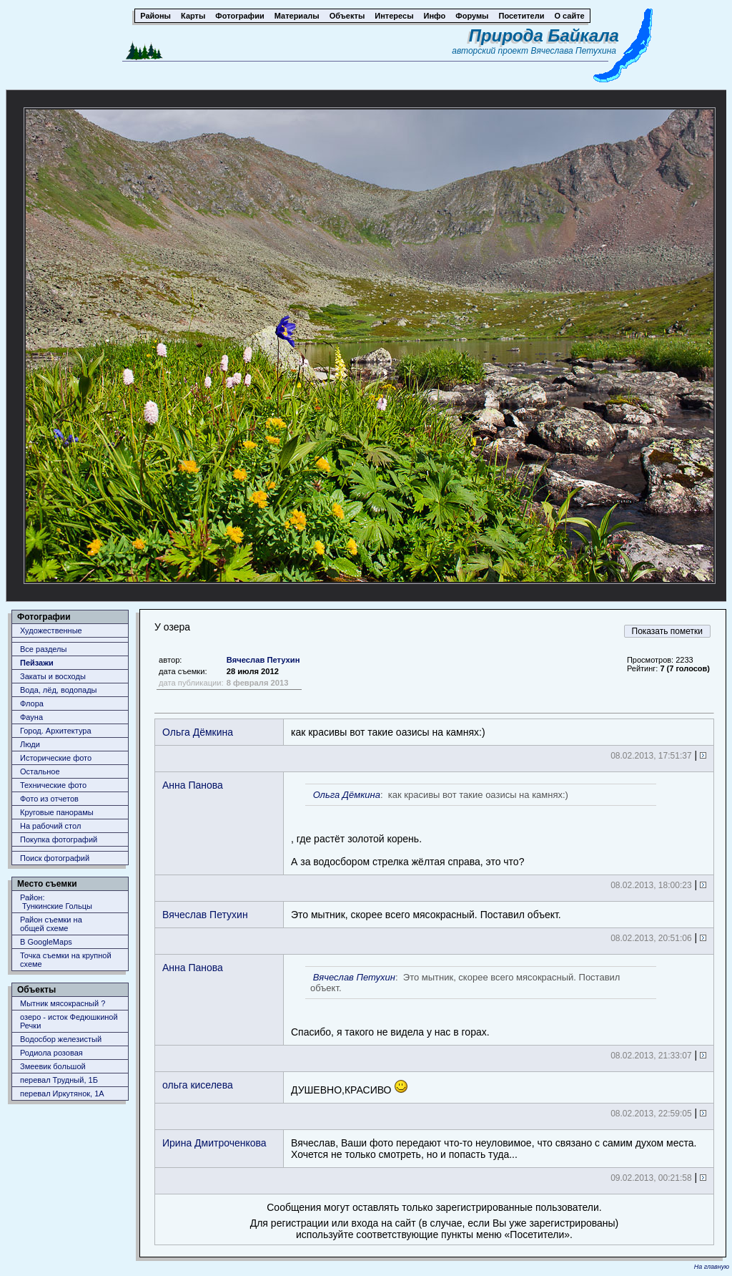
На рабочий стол (50, 826)
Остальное (40, 771)
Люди (30, 744)
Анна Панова (192, 785)
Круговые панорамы (57, 812)
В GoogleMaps (46, 941)
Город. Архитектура (56, 730)
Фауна (31, 717)
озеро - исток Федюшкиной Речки (69, 1021)
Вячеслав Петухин (263, 660)
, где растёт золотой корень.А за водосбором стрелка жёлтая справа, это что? (473, 825)
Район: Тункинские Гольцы (56, 901)
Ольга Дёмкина (197, 732)
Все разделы (43, 649)
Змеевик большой (53, 1066)
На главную (711, 1266)
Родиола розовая (51, 1052)
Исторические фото (56, 758)
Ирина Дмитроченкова (214, 1143)
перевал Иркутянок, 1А (62, 1093)
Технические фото (53, 785)
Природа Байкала (544, 35)
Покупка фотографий (58, 839)
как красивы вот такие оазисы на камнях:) (388, 732)
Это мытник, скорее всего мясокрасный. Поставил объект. (426, 914)
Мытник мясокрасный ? (62, 1003)
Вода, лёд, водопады (58, 690)
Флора (32, 703)
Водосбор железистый (61, 1039)
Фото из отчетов (49, 798)
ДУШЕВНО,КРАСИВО (349, 1087)
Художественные (51, 630)
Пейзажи (37, 662)
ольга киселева (197, 1085)
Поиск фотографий (54, 858)
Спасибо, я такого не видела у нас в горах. (473, 1002)
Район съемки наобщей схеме (51, 923)
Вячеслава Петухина (573, 51)
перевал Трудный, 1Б (59, 1080)
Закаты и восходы (53, 676)
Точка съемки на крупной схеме (66, 959)
